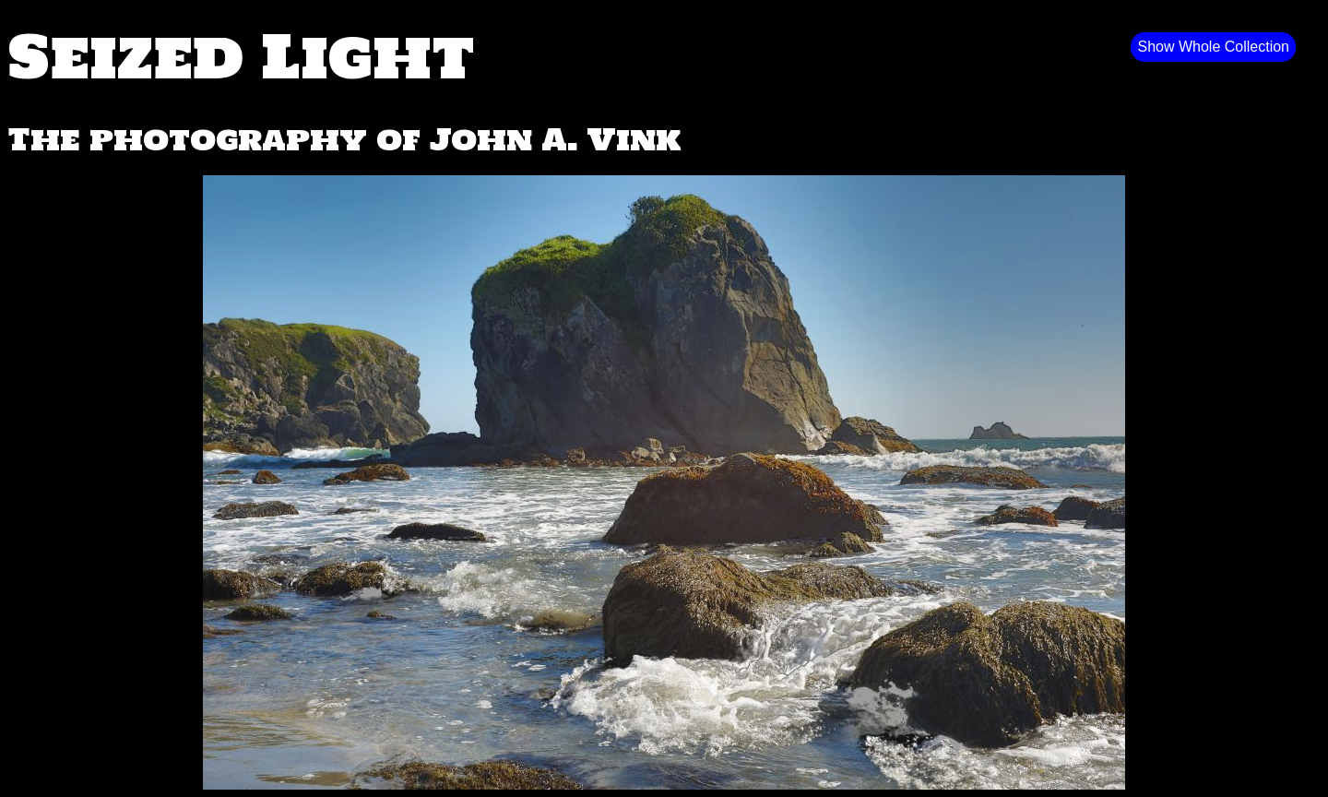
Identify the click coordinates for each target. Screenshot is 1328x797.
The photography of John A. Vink (344, 139)
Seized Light (241, 55)
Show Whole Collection (1213, 46)
